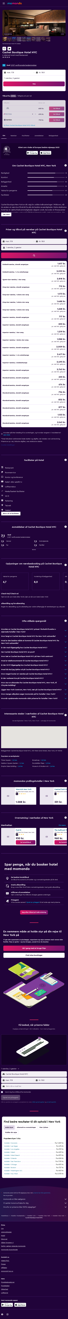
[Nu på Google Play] (32, 153)
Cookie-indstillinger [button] (8, 445)
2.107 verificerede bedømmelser (24, 65)
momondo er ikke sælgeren (35, 1199)
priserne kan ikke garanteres (41, 1192)
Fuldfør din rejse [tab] (11, 1132)
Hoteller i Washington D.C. (13, 1170)
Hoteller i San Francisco (12, 1161)
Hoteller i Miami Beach (12, 1155)
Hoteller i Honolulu (10, 1143)
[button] (3, 3)
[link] (25, 842)
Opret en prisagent (33, 902)
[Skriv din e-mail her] (36, 1086)
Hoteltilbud (4, 1215)
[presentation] (45, 152)
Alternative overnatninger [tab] (26, 1127)
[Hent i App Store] (45, 153)
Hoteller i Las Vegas (11, 1146)
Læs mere (6, 435)
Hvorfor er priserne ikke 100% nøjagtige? (35, 1207)
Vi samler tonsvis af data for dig (35, 1203)
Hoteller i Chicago (10, 1164)
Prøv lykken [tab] (44, 1127)
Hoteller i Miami (9, 1152)
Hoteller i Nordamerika (18, 1215)
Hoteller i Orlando (10, 1158)
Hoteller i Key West (11, 1174)
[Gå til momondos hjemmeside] (14, 3)
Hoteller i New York (44, 1215)
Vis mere (62, 825)
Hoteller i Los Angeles (11, 1149)
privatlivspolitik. (51, 1102)
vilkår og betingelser (38, 1102)
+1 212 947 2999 (8, 62)
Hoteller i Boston (10, 1167)
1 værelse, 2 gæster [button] (12, 78)
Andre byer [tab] (9, 1127)
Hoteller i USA (31, 1215)
